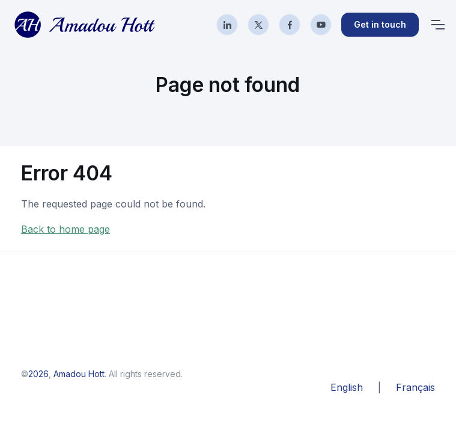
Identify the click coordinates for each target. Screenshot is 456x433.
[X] (258, 24)
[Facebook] (289, 24)
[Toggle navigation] (437, 24)
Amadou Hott (79, 374)
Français (415, 387)
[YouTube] (321, 24)
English (346, 387)
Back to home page (65, 229)
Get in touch (380, 24)
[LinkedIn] (227, 24)
